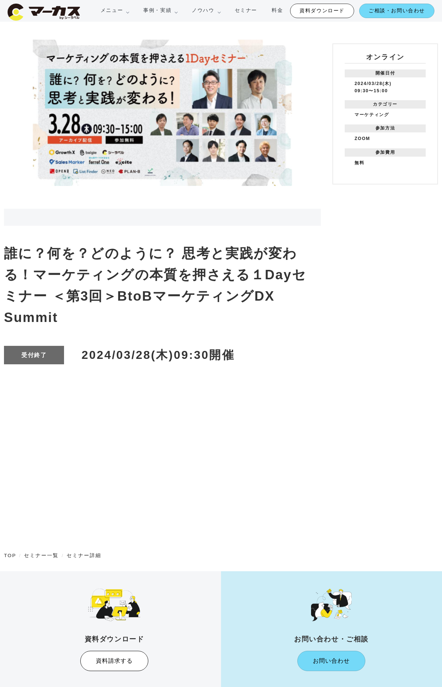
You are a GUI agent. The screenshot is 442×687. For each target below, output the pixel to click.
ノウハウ (206, 10)
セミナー (246, 10)
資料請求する (114, 661)
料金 (277, 10)
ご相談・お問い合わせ (397, 10)
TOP (10, 555)
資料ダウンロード (322, 10)
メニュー (115, 10)
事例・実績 (160, 10)
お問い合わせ (331, 661)
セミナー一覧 (41, 555)
